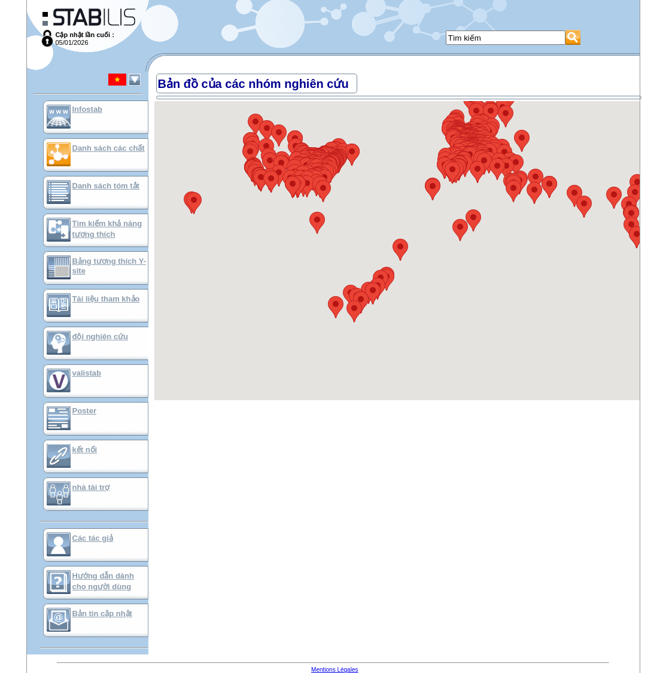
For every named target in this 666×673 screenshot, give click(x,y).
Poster (84, 410)
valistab (86, 373)
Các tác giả (92, 538)
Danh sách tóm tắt (105, 185)
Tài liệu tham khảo (106, 298)
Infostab (87, 109)
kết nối (85, 449)
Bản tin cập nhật (102, 613)
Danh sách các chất (108, 148)
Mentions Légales (334, 669)
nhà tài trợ (91, 487)
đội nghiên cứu (100, 336)
